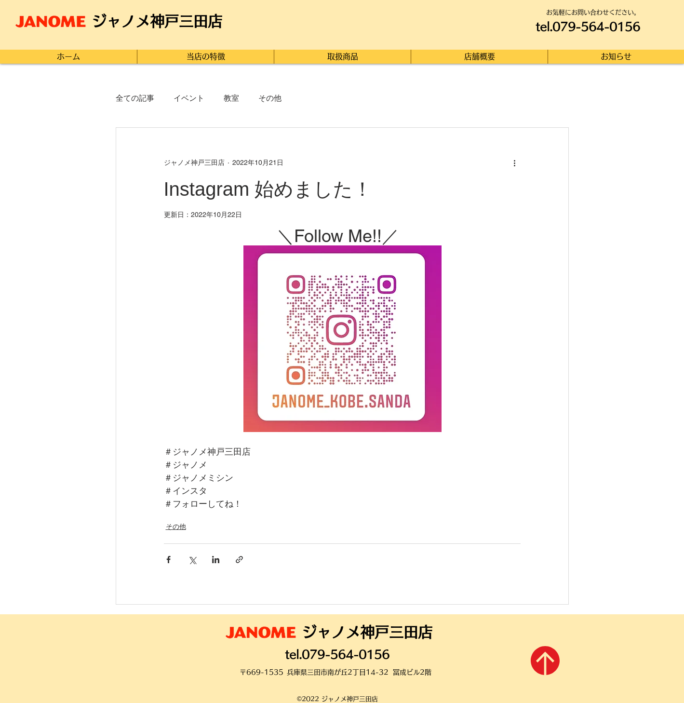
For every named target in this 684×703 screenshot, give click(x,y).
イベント (189, 98)
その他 (270, 98)
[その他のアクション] (515, 162)
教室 (231, 98)
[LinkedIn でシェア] (215, 559)
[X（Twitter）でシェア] (192, 559)
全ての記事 (135, 98)
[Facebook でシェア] (168, 559)
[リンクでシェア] (239, 559)
